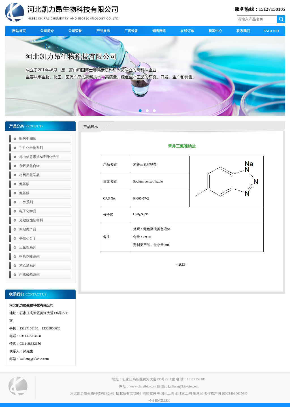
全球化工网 (183, 393)
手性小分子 (27, 238)
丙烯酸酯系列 (29, 275)
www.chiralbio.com (142, 386)
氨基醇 (24, 193)
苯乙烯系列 (27, 265)
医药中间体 (27, 139)
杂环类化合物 (29, 166)
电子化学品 (27, 211)
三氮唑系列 (27, 247)
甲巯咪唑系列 (29, 256)
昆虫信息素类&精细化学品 (39, 157)
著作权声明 (212, 393)
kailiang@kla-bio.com (183, 386)
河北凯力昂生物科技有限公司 (92, 393)
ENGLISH (162, 400)
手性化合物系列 (31, 148)
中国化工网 (165, 393)
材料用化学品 (29, 175)
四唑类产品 (27, 229)
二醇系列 (26, 202)
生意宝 (198, 393)
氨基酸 (24, 184)
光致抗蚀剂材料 (31, 220)
